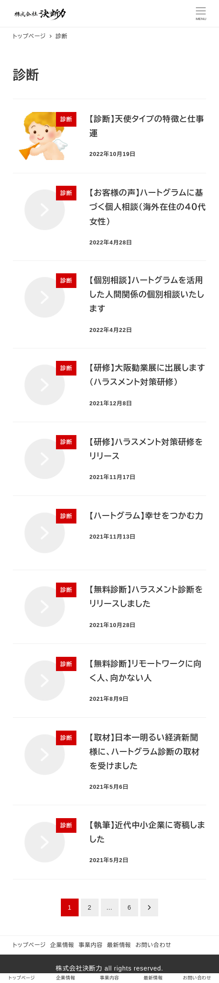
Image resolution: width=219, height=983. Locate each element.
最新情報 (119, 945)
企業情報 (62, 945)
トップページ (29, 945)
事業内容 (91, 945)
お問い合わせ (153, 945)
